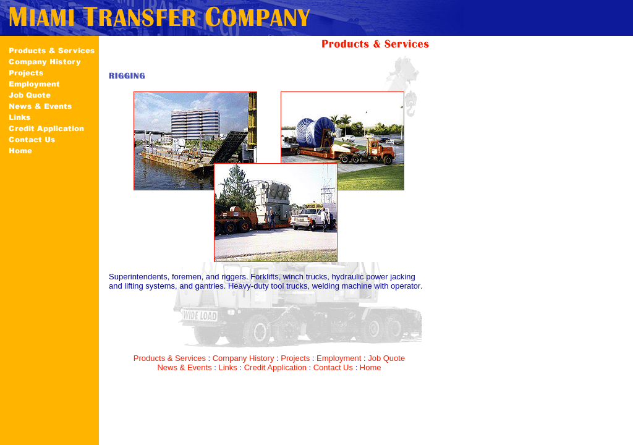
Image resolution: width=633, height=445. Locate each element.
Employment (338, 358)
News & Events (184, 367)
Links (227, 367)
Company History (243, 358)
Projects (295, 358)
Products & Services (170, 358)
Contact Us (333, 367)
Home (370, 367)
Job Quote (386, 358)
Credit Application (275, 367)
